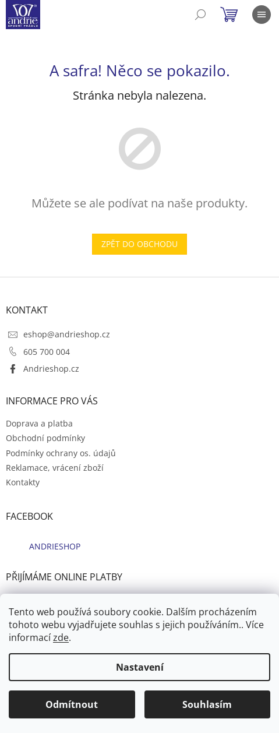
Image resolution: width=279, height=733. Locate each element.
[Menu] (261, 14)
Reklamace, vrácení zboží (55, 467)
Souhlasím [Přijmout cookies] (207, 704)
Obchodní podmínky (45, 437)
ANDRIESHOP (54, 546)
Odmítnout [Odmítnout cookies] (71, 704)
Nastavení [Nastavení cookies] (140, 667)
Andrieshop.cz (51, 368)
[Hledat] (200, 14)
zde (61, 637)
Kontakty (23, 482)
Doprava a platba (39, 423)
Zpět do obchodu (139, 243)
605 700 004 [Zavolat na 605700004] (46, 351)
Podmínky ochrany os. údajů (61, 453)
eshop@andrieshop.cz (66, 334)
